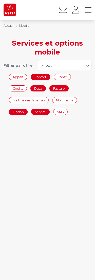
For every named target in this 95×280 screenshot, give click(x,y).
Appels (18, 77)
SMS (60, 112)
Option (18, 112)
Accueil (9, 26)
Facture (59, 88)
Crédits (18, 88)
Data (38, 88)
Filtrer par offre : (19, 65)
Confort (40, 77)
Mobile (24, 26)
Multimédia (64, 100)
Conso (62, 77)
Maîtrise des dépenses (29, 100)
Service (40, 112)
